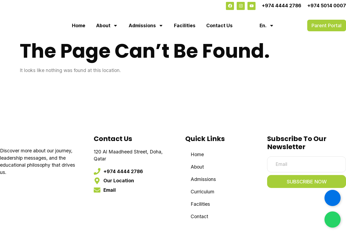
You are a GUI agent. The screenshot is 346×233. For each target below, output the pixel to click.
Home (78, 25)
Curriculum (202, 191)
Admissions (146, 25)
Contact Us (219, 25)
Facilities (184, 25)
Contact (199, 216)
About (107, 25)
